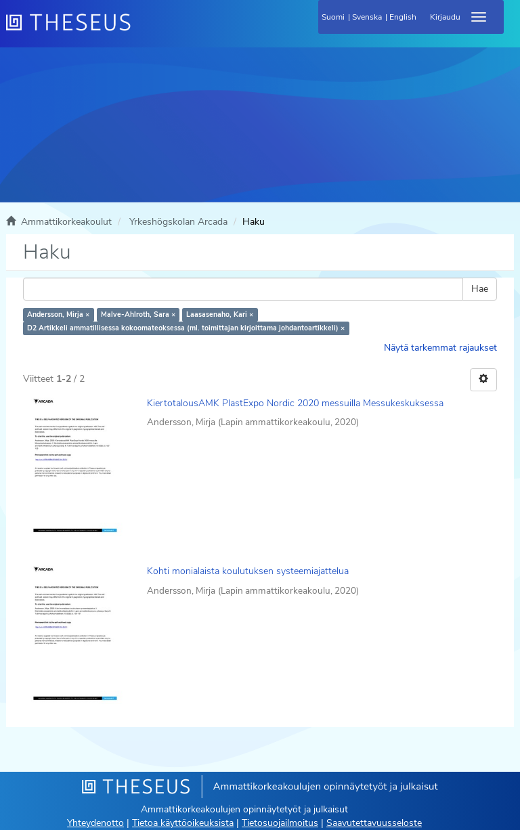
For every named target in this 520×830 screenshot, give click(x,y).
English (402, 17)
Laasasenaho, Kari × (219, 314)
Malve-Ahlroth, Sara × (138, 314)
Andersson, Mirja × (58, 314)
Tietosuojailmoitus (280, 822)
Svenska (367, 17)
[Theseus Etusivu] (141, 30)
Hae (479, 288)
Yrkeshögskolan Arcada (178, 221)
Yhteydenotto (95, 822)
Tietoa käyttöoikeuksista (183, 822)
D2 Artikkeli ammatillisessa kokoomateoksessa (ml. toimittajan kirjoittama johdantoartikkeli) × (186, 328)
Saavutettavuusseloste (374, 822)
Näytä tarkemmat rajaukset (440, 347)
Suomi (333, 17)
